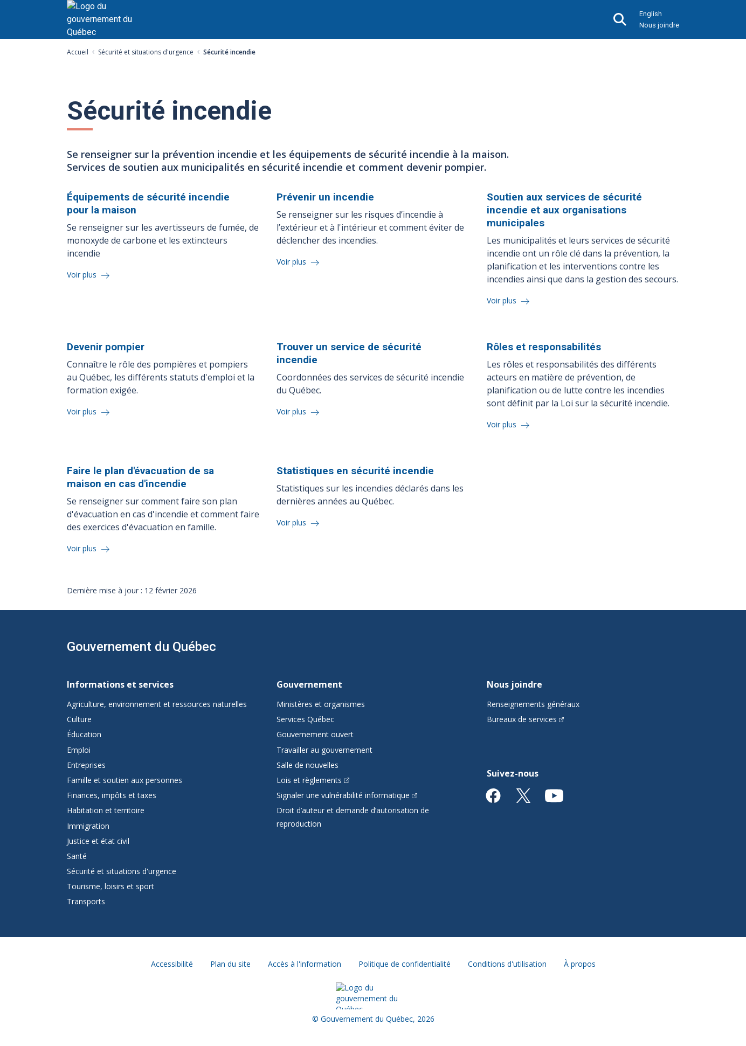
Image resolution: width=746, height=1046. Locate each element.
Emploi (79, 750)
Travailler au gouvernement (324, 750)
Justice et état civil (98, 841)
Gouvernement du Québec (141, 646)
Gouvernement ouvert (315, 734)
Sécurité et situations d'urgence (146, 52)
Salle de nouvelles (308, 765)
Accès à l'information (304, 964)
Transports (86, 901)
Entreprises (86, 765)
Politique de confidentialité (404, 964)
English (650, 14)
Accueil (77, 52)
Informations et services (120, 684)
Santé (77, 856)
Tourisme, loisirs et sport (110, 886)
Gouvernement (309, 684)
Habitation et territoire (105, 810)
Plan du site (230, 964)
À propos (580, 964)
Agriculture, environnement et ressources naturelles (157, 704)
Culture (79, 719)
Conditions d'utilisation (507, 964)
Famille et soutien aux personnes (124, 780)
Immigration (88, 826)
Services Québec (305, 719)
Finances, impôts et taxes (111, 795)
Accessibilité (172, 964)
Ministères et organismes (321, 704)
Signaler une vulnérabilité (347, 795)
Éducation (84, 734)
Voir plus (83, 274)
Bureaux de (525, 719)
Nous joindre (659, 25)
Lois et (313, 780)
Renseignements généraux (533, 704)
